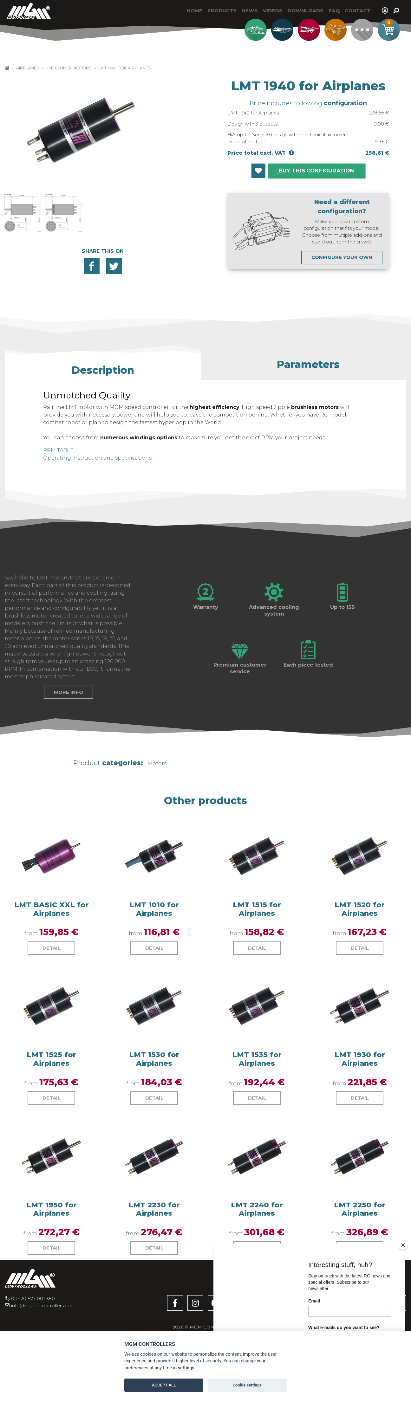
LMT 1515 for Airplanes (257, 957)
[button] (103, 367)
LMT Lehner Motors (69, 68)
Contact (357, 11)
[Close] (403, 1245)
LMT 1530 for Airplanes (154, 1107)
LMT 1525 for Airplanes (51, 1107)
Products (222, 11)
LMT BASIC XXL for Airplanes (51, 957)
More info (68, 740)
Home (194, 11)
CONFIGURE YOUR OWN (341, 257)
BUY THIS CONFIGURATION (316, 170)
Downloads (305, 11)
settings (186, 1368)
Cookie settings (247, 1385)
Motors (156, 812)
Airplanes (27, 68)
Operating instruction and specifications (97, 458)
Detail (51, 996)
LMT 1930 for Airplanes (360, 1107)
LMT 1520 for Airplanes (360, 957)
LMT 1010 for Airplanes (154, 957)
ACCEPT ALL (164, 1385)
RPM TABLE (58, 450)
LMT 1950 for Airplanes (51, 1257)
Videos (273, 11)
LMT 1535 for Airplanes (257, 1107)
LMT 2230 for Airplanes (154, 1257)
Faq (334, 11)
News (250, 11)
